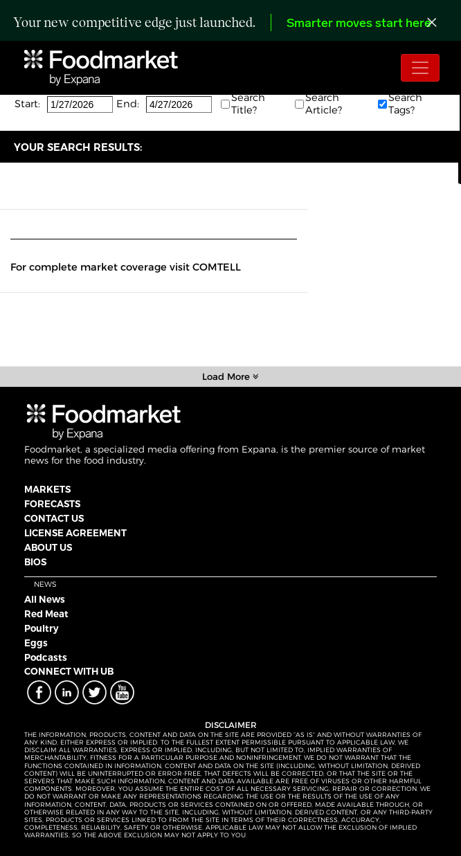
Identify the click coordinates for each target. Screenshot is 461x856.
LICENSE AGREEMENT (75, 532)
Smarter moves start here (359, 23)
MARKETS (47, 489)
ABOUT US (48, 547)
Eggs (36, 642)
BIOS (35, 561)
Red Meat (46, 613)
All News (44, 599)
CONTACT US (54, 518)
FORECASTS (52, 503)
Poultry (41, 628)
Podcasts (45, 657)
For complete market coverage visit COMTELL (125, 267)
